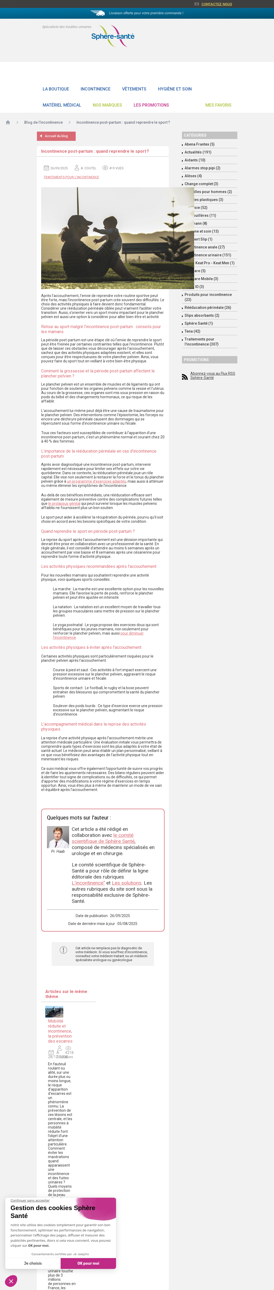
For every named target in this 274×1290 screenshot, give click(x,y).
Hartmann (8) (196, 223)
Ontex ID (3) (194, 287)
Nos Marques (107, 105)
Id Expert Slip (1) (199, 239)
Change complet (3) (201, 184)
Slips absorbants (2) (202, 315)
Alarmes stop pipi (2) (202, 168)
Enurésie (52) (196, 207)
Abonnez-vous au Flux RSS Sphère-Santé (212, 375)
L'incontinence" (88, 883)
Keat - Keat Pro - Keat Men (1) (210, 263)
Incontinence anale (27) (205, 247)
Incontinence (95, 89)
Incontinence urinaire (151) (208, 255)
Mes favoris (218, 105)
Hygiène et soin (175, 89)
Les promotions (151, 105)
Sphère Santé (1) (199, 323)
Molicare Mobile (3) (201, 279)
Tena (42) (192, 331)
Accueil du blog (56, 136)
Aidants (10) (195, 160)
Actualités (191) (198, 152)
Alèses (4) (193, 176)
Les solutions (126, 883)
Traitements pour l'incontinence (71, 177)
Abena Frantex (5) (200, 144)
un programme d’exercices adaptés (96, 481)
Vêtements (134, 89)
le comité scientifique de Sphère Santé (103, 838)
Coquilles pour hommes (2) (208, 192)
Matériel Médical (62, 105)
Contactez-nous (216, 4)
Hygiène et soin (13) (202, 231)
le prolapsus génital (64, 503)
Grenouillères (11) (200, 215)
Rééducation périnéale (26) (208, 307)
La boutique (56, 89)
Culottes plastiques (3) (204, 200)
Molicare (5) (195, 271)
